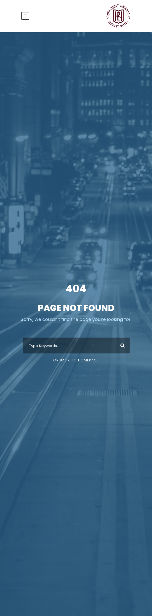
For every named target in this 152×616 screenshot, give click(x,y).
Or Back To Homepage (76, 360)
